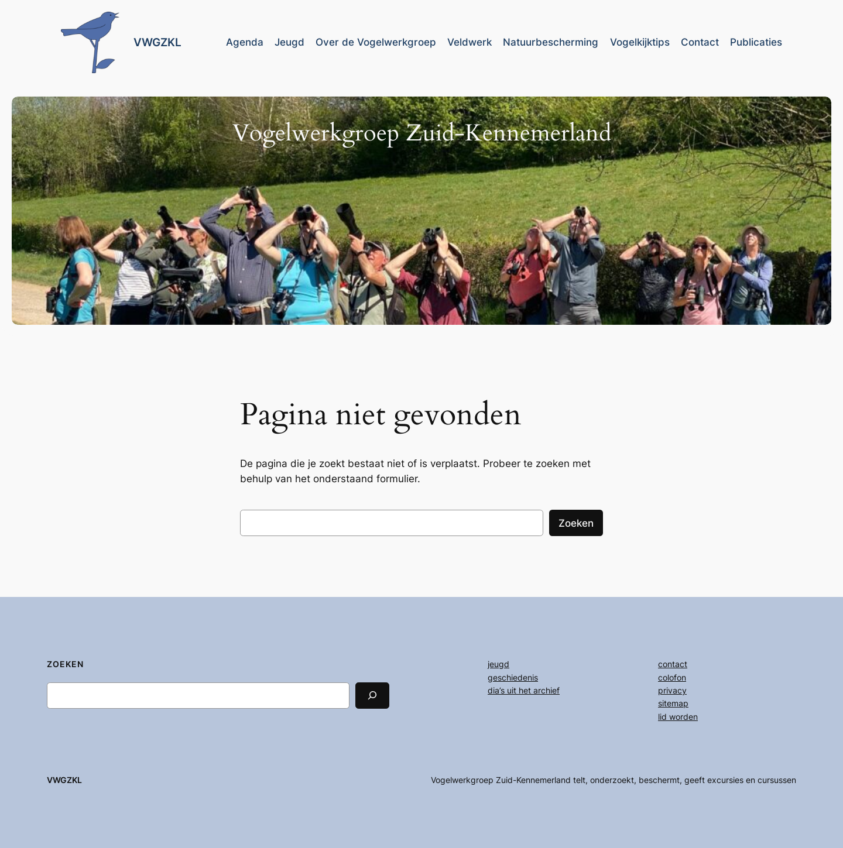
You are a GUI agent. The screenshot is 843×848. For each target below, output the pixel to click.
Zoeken (576, 523)
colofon (672, 677)
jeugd (498, 664)
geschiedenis (513, 677)
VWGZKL (157, 42)
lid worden (678, 717)
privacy (672, 690)
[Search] (372, 695)
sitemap (673, 703)
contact (672, 664)
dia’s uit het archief (524, 690)
